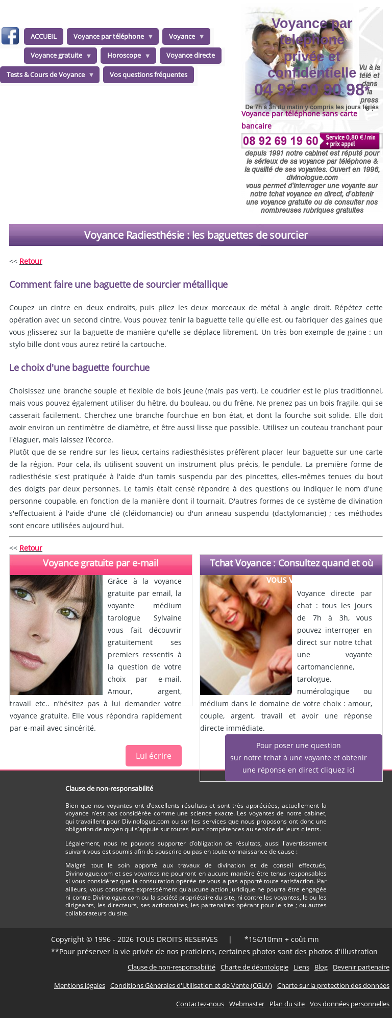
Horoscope (126, 57)
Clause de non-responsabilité (171, 967)
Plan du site (287, 1003)
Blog (321, 967)
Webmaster (246, 1003)
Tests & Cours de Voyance (47, 76)
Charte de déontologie (254, 967)
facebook (10, 37)
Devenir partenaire (361, 967)
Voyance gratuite (58, 57)
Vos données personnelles (349, 1003)
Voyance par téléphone (110, 38)
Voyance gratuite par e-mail (101, 563)
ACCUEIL (44, 36)
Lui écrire (154, 755)
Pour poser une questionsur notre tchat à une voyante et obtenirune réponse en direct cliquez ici (298, 757)
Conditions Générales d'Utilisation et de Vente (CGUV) (191, 985)
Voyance (183, 38)
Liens (301, 967)
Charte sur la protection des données (333, 985)
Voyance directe (190, 55)
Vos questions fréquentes (148, 74)
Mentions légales (79, 985)
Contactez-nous (200, 1003)
